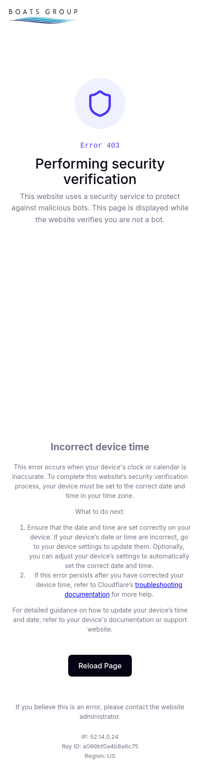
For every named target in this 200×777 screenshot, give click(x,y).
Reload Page (99, 665)
